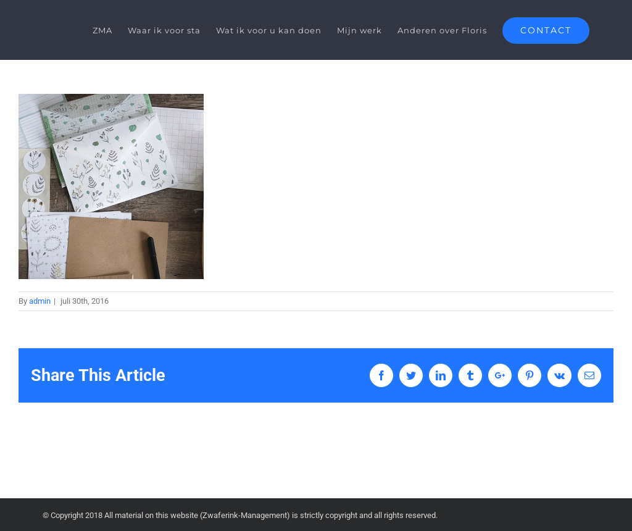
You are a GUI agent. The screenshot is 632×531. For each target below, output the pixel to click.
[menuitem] (110, 30)
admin (40, 301)
